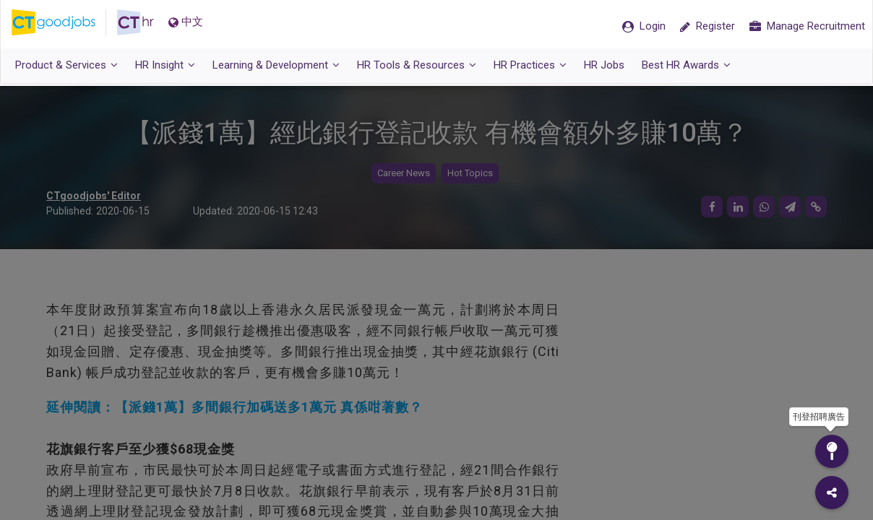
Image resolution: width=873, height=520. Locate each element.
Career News (403, 173)
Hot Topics (470, 173)
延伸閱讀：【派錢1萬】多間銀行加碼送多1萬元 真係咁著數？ (234, 407)
